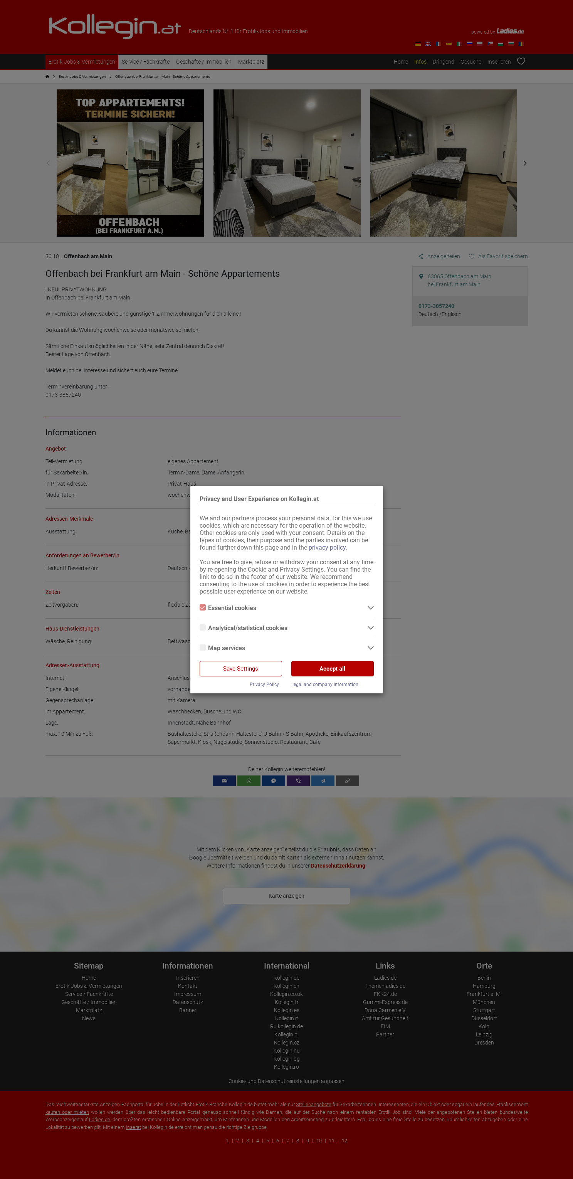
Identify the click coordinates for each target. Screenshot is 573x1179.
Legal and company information (324, 684)
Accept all (332, 668)
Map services (222, 648)
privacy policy (327, 547)
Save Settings (240, 668)
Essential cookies (228, 608)
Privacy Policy (264, 684)
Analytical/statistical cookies (243, 628)
